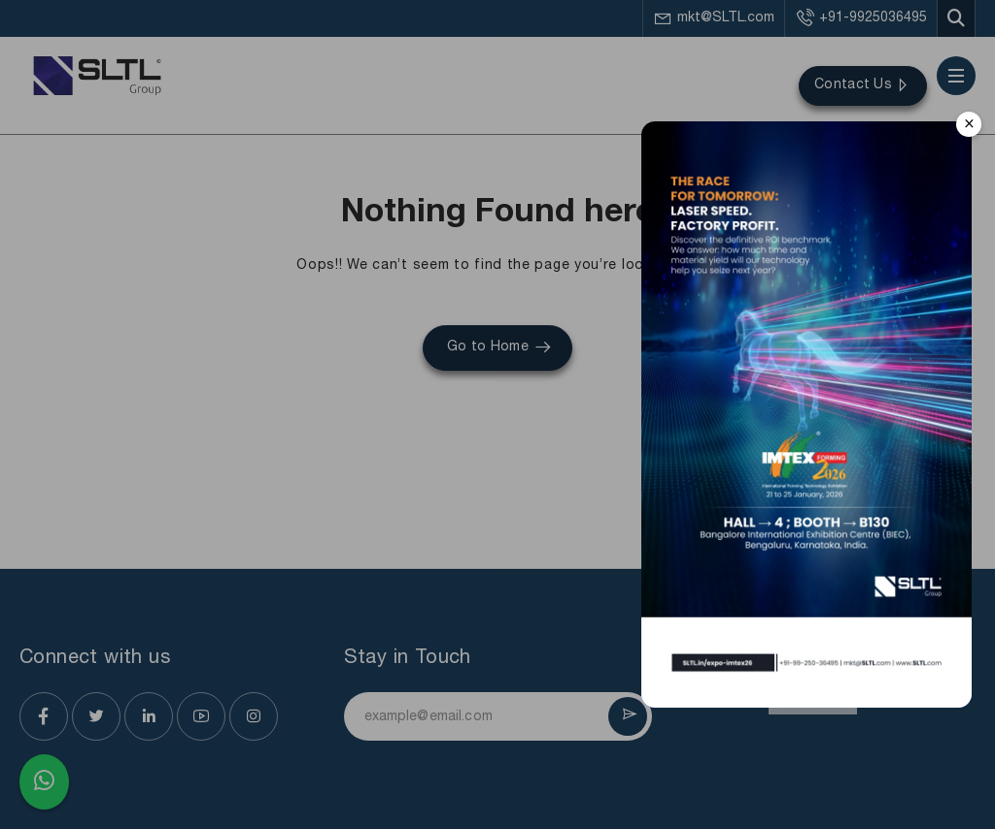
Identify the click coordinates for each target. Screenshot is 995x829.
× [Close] (969, 124)
